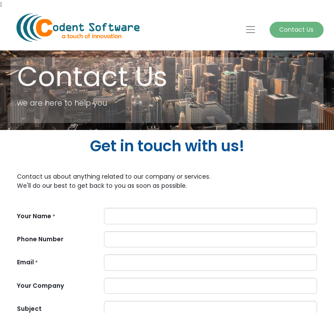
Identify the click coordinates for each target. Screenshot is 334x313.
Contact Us (296, 29)
